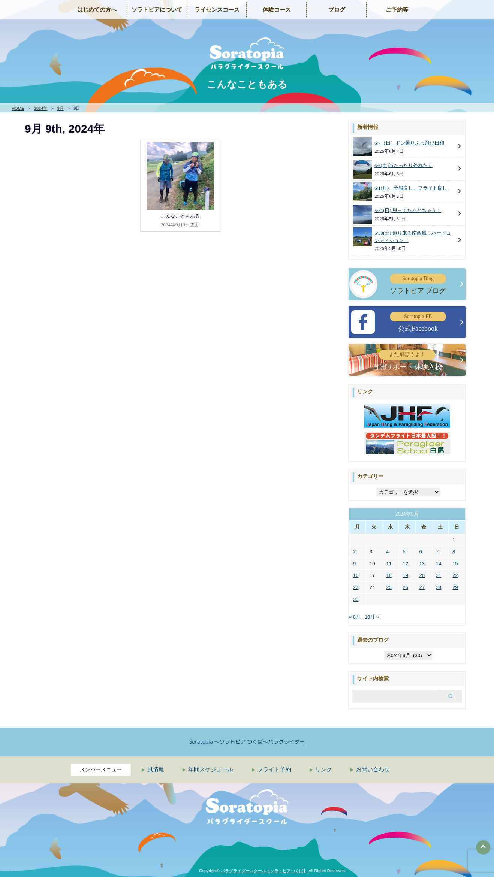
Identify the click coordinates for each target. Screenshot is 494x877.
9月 (60, 108)
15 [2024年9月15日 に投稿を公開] (455, 563)
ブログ (336, 10)
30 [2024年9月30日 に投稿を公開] (355, 599)
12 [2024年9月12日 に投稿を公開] (405, 563)
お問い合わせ (373, 769)
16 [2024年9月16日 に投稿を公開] (355, 575)
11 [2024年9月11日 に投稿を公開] (388, 563)
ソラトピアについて (157, 10)
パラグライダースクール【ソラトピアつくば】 (264, 870)
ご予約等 (397, 10)
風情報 (155, 769)
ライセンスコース (217, 10)
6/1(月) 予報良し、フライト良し (410, 188)
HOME (18, 108)
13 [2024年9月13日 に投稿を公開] (422, 563)
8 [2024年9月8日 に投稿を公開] (453, 551)
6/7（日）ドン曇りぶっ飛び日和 (409, 143)
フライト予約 (274, 769)
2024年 (40, 108)
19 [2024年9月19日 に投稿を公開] (405, 575)
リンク (323, 769)
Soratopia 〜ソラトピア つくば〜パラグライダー (247, 741)
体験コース (277, 10)
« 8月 (355, 617)
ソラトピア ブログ (418, 284)
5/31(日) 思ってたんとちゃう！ (407, 210)
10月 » (372, 617)
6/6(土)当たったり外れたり (403, 165)
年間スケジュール (210, 769)
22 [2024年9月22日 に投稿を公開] (455, 575)
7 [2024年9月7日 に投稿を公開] (437, 551)
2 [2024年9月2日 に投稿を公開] (354, 551)
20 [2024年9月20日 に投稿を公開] (422, 575)
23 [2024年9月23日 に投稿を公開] (355, 587)
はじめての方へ (97, 10)
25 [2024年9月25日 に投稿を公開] (388, 587)
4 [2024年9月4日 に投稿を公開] (387, 551)
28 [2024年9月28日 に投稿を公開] (438, 587)
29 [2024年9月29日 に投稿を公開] (455, 587)
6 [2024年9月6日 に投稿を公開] (420, 551)
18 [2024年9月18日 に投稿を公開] (388, 575)
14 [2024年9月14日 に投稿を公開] (438, 563)
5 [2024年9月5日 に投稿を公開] (404, 551)
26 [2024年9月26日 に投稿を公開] (405, 587)
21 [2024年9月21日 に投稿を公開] (438, 575)
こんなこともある (180, 216)
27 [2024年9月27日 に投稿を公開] (422, 587)
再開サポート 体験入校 (407, 360)
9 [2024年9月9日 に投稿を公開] (354, 563)
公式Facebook (418, 322)
